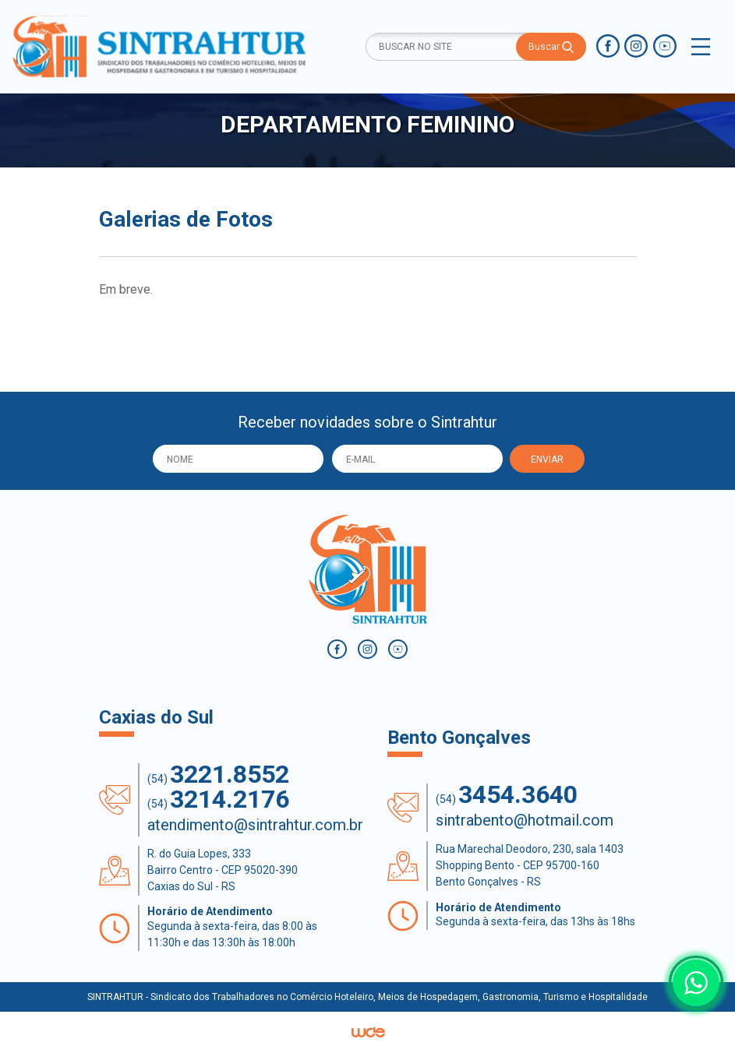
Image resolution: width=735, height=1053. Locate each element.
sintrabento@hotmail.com (524, 820)
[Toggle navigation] (701, 46)
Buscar (551, 47)
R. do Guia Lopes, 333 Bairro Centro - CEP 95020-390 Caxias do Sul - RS (222, 870)
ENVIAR (547, 459)
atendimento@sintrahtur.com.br (255, 824)
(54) (218, 774)
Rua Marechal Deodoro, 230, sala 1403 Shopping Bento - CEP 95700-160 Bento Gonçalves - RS (530, 865)
